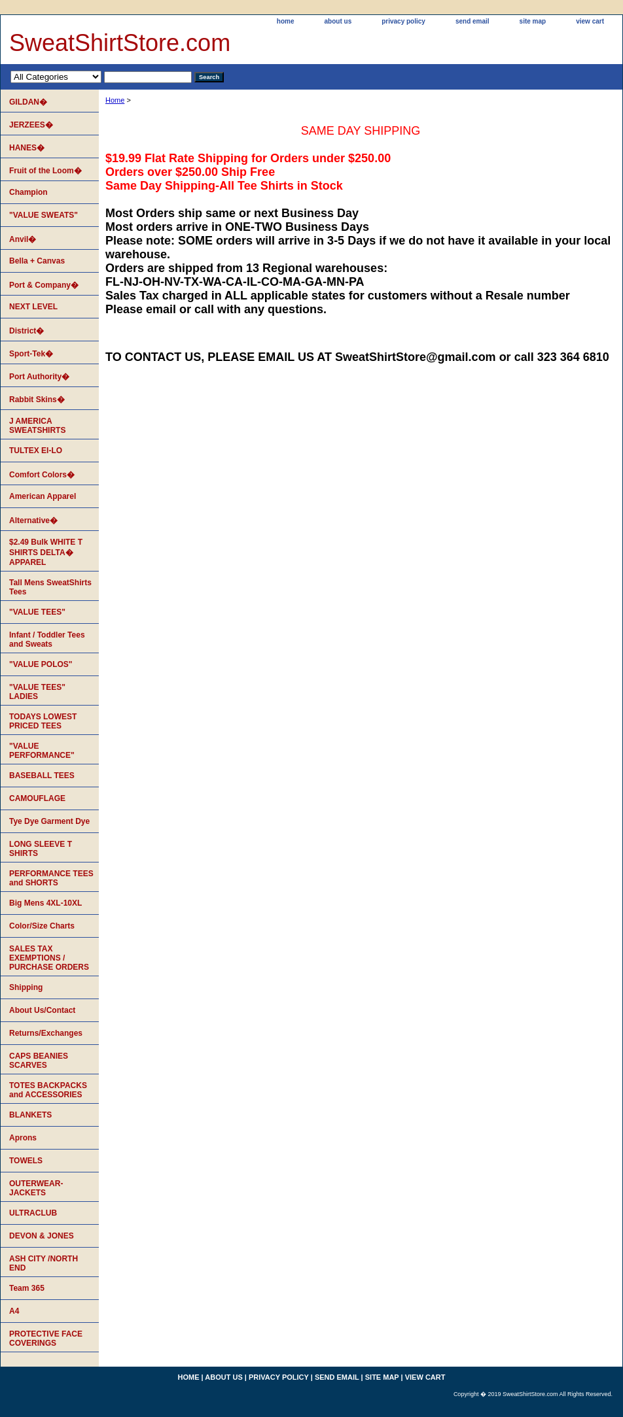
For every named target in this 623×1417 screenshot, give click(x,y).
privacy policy (403, 21)
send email (472, 21)
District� (26, 330)
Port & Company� (44, 285)
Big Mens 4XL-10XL (45, 903)
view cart (590, 21)
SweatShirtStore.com (119, 42)
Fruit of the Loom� (45, 170)
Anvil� (22, 239)
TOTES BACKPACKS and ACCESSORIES (48, 1090)
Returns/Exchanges (45, 1033)
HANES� (26, 147)
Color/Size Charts (42, 925)
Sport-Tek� (31, 353)
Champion (28, 192)
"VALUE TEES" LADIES (37, 692)
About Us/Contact (42, 1010)
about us (338, 21)
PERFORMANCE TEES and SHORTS (51, 878)
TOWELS (26, 1160)
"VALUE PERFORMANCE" (42, 751)
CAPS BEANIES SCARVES (38, 1060)
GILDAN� (28, 102)
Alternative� (33, 520)
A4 (14, 1311)
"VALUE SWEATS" (43, 215)
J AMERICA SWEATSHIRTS (37, 426)
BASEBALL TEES (42, 775)
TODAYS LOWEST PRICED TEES (43, 721)
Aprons (23, 1137)
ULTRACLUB (33, 1213)
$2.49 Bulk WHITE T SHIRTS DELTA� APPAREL (45, 552)
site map (533, 21)
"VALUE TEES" (37, 612)
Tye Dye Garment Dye (49, 821)
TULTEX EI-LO (35, 450)
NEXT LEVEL (33, 306)
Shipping (26, 987)
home (285, 21)
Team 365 (26, 1288)
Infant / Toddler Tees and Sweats (47, 639)
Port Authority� (39, 376)
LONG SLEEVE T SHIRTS (40, 849)
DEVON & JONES (41, 1235)
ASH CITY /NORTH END (43, 1263)
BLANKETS (30, 1114)
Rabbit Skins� (37, 399)
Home (114, 100)
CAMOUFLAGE (37, 798)
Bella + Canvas (37, 260)
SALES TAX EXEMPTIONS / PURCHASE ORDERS (49, 958)
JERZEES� (31, 124)
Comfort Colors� (42, 474)
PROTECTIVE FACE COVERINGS (45, 1338)
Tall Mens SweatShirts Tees (50, 587)
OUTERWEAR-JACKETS (36, 1188)
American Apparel (42, 496)
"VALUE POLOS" (41, 664)
